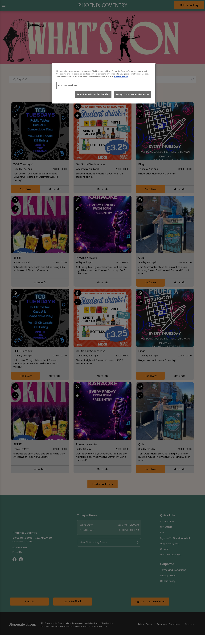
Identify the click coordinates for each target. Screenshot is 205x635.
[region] (104, 83)
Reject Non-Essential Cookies (93, 94)
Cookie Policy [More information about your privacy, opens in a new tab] (121, 76)
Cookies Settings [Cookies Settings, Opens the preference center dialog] (67, 85)
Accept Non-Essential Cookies (132, 94)
